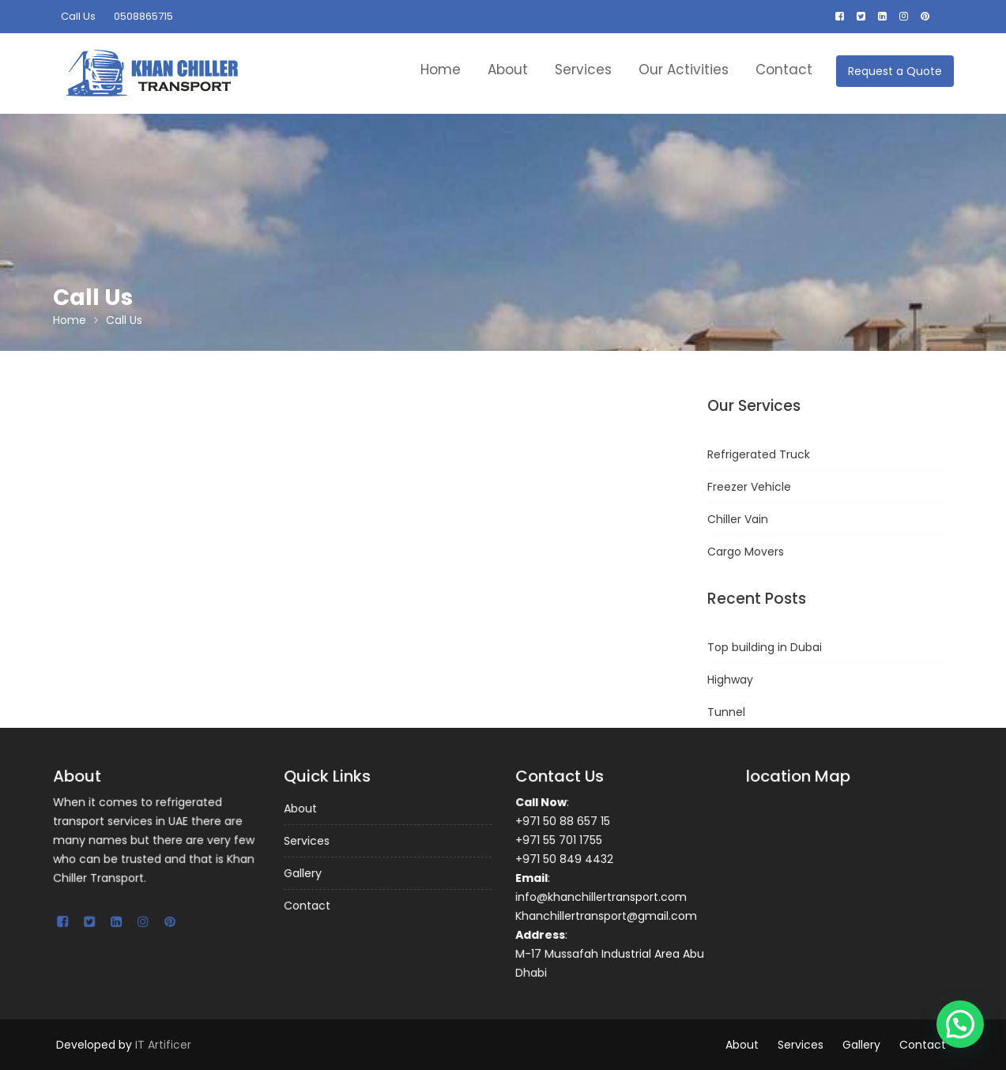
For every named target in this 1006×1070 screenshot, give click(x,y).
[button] (960, 1024)
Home (440, 69)
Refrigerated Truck (758, 454)
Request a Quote (895, 71)
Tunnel (726, 712)
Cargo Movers (745, 551)
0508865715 (143, 16)
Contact (783, 69)
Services (583, 69)
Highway (730, 680)
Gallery (303, 872)
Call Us (78, 16)
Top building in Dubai (764, 647)
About (508, 69)
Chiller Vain (737, 519)
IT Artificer (163, 1045)
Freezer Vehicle (749, 487)
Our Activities (684, 69)
